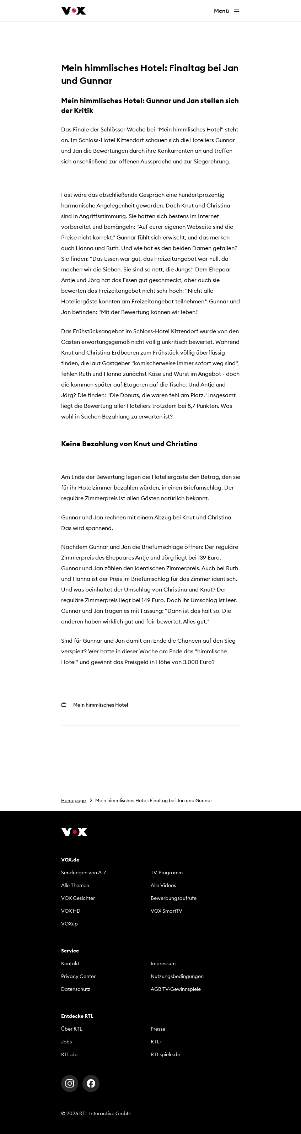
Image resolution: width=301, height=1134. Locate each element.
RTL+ (156, 1041)
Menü (227, 11)
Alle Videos (163, 885)
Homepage (73, 800)
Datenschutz (75, 989)
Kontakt (70, 963)
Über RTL (71, 1029)
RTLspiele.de (165, 1054)
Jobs (66, 1041)
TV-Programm (167, 872)
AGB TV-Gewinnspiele (176, 989)
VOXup (69, 923)
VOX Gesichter (78, 898)
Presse (158, 1029)
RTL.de (69, 1054)
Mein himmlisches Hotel (100, 705)
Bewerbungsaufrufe (174, 898)
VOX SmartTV (166, 911)
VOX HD (70, 911)
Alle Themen (75, 885)
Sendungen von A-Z (83, 872)
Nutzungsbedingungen (177, 976)
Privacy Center (78, 976)
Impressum (163, 963)
